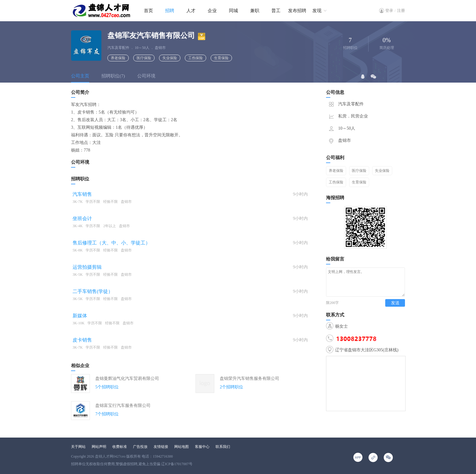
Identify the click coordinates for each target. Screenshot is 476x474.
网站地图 (181, 447)
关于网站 (78, 447)
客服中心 (202, 447)
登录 (389, 10)
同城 (233, 10)
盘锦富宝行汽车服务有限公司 (123, 405)
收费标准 (119, 447)
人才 (190, 10)
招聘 (169, 10)
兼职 (254, 10)
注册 (401, 10)
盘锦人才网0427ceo (110, 456)
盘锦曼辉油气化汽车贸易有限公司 (127, 378)
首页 (148, 10)
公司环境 (146, 75)
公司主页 (80, 75)
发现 (316, 10)
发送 (395, 308)
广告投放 (140, 447)
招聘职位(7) (113, 75)
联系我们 (223, 447)
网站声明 (99, 447)
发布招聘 (297, 10)
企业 (212, 10)
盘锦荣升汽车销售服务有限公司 (249, 378)
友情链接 (161, 447)
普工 (275, 10)
